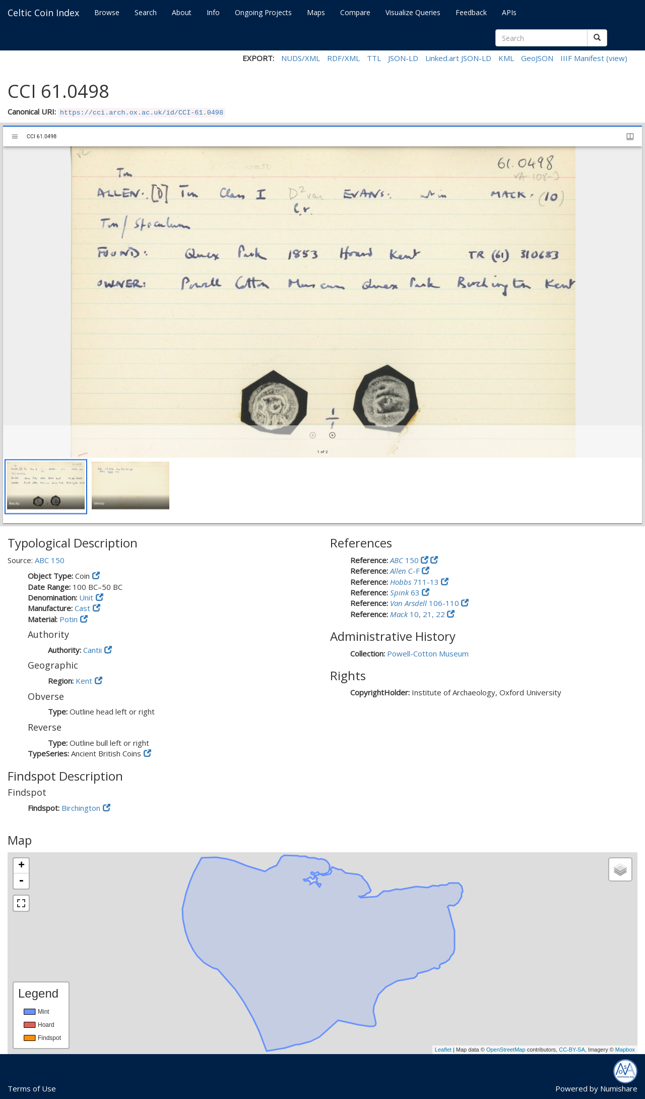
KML (506, 58)
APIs (509, 12)
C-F (406, 571)
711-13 (415, 582)
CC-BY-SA (572, 1050)
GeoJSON (537, 58)
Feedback (471, 12)
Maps (316, 12)
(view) (616, 58)
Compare (355, 12)
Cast (82, 608)
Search (146, 12)
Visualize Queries (412, 12)
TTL (374, 58)
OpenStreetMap (506, 1050)
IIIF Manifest (582, 58)
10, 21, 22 (418, 614)
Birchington (80, 808)
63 (406, 592)
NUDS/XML (300, 58)
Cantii (92, 650)
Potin (68, 619)
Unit (86, 597)
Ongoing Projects (263, 12)
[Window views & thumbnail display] (630, 136)
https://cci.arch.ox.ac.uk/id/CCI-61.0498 (141, 113)
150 (405, 560)
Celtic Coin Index (43, 13)
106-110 (425, 603)
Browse (106, 12)
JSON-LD (403, 58)
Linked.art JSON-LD (458, 58)
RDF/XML (343, 58)
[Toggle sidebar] (15, 136)
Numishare (618, 1088)
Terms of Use (32, 1088)
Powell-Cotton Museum (428, 653)
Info (213, 12)
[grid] (322, 490)
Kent (84, 681)
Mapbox (625, 1050)
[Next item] (332, 435)
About (181, 12)
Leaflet (443, 1050)
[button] (46, 487)
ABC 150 (49, 560)
